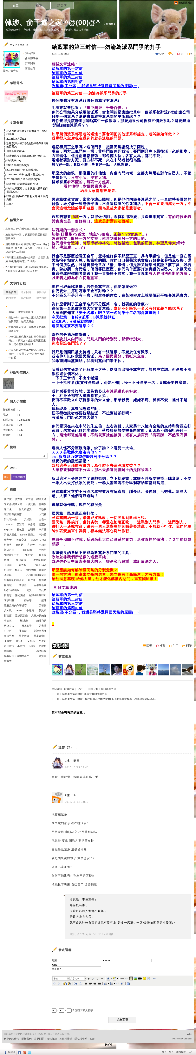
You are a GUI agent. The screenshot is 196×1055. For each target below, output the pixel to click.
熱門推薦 (41, 298)
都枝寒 (28, 600)
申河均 (42, 549)
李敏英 (8, 620)
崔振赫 (23, 630)
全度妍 (42, 640)
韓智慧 (8, 595)
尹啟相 (42, 645)
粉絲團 (12, 1052)
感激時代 (41, 651)
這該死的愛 (21, 615)
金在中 (42, 519)
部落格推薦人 (19, 372)
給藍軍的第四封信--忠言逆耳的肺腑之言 (84, 694)
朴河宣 (8, 570)
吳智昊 (42, 605)
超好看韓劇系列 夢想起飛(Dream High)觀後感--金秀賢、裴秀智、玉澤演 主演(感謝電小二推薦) (27, 248)
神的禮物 (31, 570)
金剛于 (8, 539)
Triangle (8, 524)
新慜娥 (42, 610)
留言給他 (30, 68)
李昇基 (42, 529)
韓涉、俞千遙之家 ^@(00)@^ (52, 22)
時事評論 (69, 689)
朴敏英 (20, 529)
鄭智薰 (8, 615)
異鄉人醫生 (10, 534)
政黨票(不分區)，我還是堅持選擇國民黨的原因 (26, 236)
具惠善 (31, 544)
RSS (6, 477)
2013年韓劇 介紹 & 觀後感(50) (23, 179)
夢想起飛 (21, 559)
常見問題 (39, 1038)
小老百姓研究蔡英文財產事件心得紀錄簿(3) (26, 132)
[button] (60, 978)
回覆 (149, 645)
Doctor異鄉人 (27, 534)
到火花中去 (10, 519)
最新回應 (26, 292)
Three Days (39, 565)
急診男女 (9, 635)
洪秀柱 (18, 499)
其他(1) (10, 204)
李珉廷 (8, 575)
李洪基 (23, 585)
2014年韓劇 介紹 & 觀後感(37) (23, 169)
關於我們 (27, 1038)
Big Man (8, 529)
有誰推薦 (65, 656)
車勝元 (21, 645)
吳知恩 (8, 610)
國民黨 (8, 499)
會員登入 (57, 969)
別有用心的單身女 (14, 580)
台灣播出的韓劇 (37, 595)
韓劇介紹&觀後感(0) (17, 165)
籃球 (43, 600)
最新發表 (11, 292)
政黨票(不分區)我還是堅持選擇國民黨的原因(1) (27, 145)
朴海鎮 (42, 580)
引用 (176, 645)
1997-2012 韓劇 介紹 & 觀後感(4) (25, 174)
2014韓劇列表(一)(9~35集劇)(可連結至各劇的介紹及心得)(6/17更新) (27, 269)
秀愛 (29, 590)
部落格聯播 (19, 477)
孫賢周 (20, 524)
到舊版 (110, 24)
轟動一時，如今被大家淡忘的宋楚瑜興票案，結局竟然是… (27, 319)
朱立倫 (29, 499)
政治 (79, 689)
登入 (164, 1052)
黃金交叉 (21, 539)
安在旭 (31, 640)
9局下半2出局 (11, 590)
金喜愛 (42, 554)
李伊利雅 (9, 600)
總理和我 (41, 620)
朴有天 (18, 570)
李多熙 (31, 524)
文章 (15, 5)
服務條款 (52, 1038)
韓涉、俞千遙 (77, 934)
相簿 (39, 5)
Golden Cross (38, 539)
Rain (19, 610)
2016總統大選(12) (16, 138)
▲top (189, 1034)
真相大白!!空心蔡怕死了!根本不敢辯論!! (27, 228)
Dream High (39, 559)
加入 (171, 1052)
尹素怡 (42, 625)
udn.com (188, 1038)
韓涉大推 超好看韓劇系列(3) (22, 183)
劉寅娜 (8, 651)
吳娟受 (28, 519)
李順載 (42, 509)
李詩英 (42, 534)
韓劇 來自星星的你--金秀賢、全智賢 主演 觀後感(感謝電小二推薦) (27, 259)
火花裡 (42, 514)
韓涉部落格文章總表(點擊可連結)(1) (26, 155)
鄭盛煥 (24, 620)
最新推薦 (41, 292)
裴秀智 (22, 565)
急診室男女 (40, 630)
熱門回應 (26, 298)
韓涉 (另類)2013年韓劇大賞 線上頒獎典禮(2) (27, 198)
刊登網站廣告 (11, 1038)
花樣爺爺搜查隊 (13, 514)
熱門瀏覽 (11, 298)
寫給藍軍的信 (108, 689)
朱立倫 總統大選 (13, 504)
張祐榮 (29, 554)
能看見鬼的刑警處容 (15, 605)
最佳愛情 (9, 645)
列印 (189, 645)
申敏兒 (30, 610)
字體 (55, 978)
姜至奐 (42, 524)
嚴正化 (8, 509)
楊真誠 (8, 585)
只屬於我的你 (38, 615)
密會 (6, 559)
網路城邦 (181, 1052)
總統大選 (41, 499)
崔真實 (8, 640)
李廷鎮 (42, 590)
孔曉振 (32, 645)
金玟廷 (19, 544)
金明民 (31, 529)
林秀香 (8, 661)
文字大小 (74, 978)
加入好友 (30, 53)
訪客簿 (62, 5)
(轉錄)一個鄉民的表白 (21, 311)
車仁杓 (19, 640)
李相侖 (42, 544)
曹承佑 (42, 570)
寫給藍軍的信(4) (15, 151)
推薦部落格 (31, 58)
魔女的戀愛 (25, 509)
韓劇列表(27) (13, 160)
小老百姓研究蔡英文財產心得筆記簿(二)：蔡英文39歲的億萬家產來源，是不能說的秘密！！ (27, 340)
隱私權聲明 (81, 1038)
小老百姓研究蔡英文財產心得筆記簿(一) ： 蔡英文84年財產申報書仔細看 (27, 354)
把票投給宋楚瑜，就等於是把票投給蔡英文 (27, 329)
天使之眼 (31, 504)
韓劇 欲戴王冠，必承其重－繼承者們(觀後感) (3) (27, 190)
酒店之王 (9, 549)
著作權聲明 (65, 1038)
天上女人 (9, 625)
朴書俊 (42, 504)
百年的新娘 (40, 585)
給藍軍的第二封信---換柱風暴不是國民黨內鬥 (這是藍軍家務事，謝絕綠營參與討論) (108, 699)
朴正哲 (8, 630)
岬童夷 (8, 544)
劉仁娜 (31, 580)
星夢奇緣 (24, 635)
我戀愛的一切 (11, 554)
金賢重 (42, 656)
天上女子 (27, 625)
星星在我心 (40, 635)
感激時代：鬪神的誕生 (16, 656)
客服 (92, 1038)
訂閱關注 (30, 63)
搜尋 (44, 456)
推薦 (162, 645)
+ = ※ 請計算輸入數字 (72, 1010)
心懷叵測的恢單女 (36, 575)
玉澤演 (8, 565)
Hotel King (26, 549)
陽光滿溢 (20, 595)
